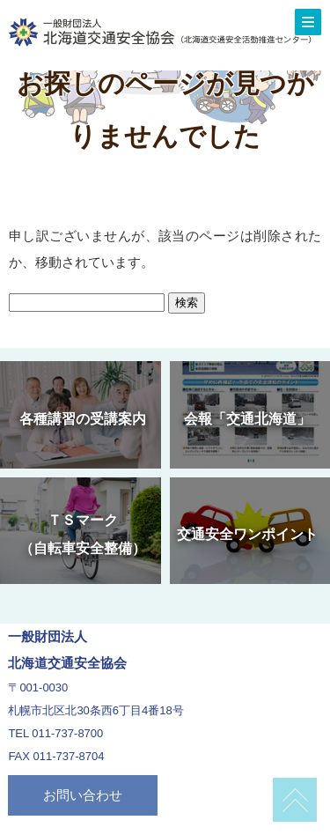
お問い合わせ (82, 794)
